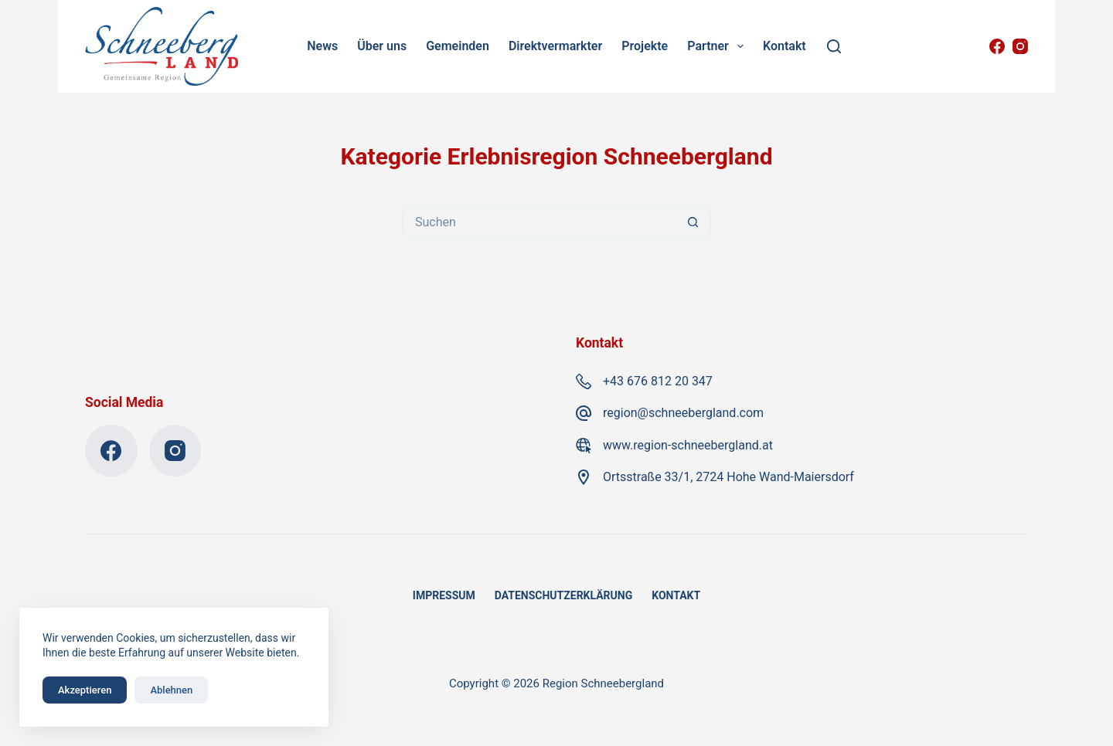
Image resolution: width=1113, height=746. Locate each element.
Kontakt (784, 46)
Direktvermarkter (555, 46)
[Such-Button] (693, 222)
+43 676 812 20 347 (658, 381)
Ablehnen (171, 690)
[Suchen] (834, 46)
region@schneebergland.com (683, 412)
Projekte (644, 46)
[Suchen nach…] (539, 222)
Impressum (444, 595)
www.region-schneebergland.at (688, 445)
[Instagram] (1020, 46)
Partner (718, 46)
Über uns (382, 46)
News (322, 46)
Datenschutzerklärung (564, 595)
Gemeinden (457, 46)
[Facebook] (997, 46)
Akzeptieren (84, 690)
